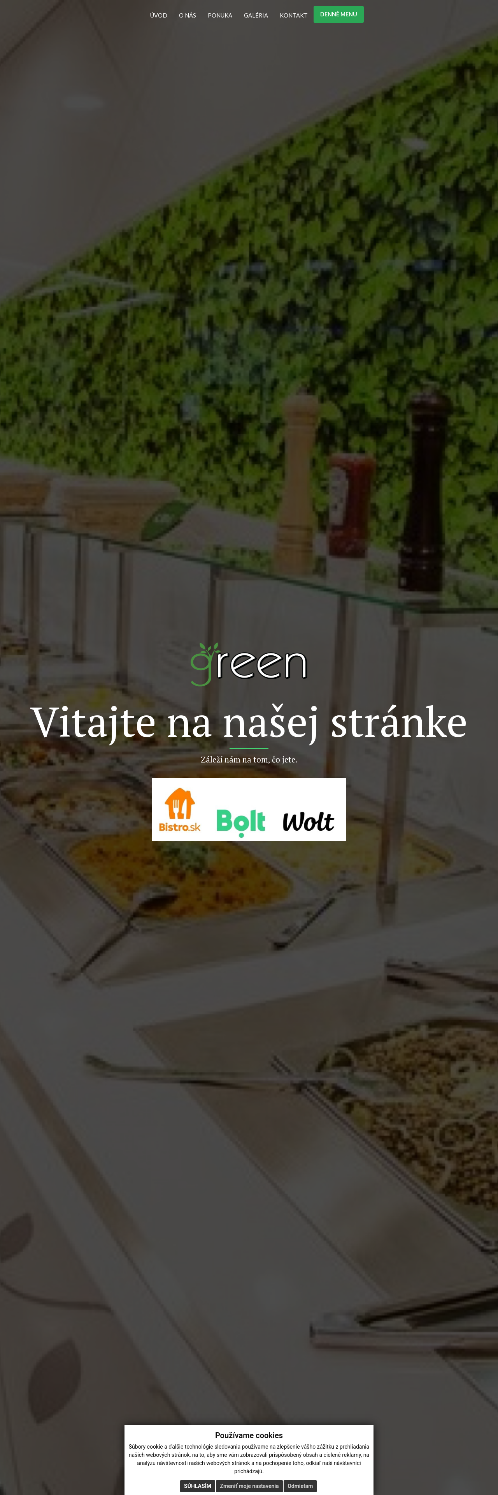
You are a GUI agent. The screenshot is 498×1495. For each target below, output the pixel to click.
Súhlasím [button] (197, 1486)
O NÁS (187, 15)
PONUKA (220, 15)
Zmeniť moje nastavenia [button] (249, 1486)
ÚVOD (158, 15)
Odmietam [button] (300, 1486)
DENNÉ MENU (338, 14)
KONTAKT (294, 15)
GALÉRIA (256, 15)
